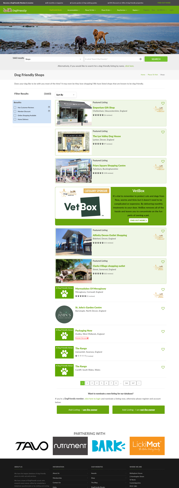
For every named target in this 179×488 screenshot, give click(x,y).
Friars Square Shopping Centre (109, 165)
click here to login (93, 398)
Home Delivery (22, 119)
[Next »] (139, 383)
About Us (56, 473)
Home (143, 75)
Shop (153, 10)
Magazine (146, 10)
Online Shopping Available (26, 115)
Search (156, 59)
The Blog (94, 483)
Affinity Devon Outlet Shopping (110, 235)
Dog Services (121, 10)
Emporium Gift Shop (104, 107)
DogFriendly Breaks (56, 10)
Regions (135, 10)
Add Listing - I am (138, 409)
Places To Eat (106, 10)
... (120, 383)
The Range (81, 348)
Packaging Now (83, 330)
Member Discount (23, 111)
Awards (93, 473)
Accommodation (73, 10)
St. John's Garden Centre (88, 307)
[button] (58, 113)
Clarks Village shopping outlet (109, 265)
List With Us (161, 10)
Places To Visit (90, 10)
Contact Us (57, 483)
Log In (171, 10)
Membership (57, 478)
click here (129, 66)
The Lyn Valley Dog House (107, 136)
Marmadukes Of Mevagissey (90, 288)
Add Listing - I (83, 409)
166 (126, 383)
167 (133, 383)
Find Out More (164, 3)
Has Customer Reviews (24, 107)
